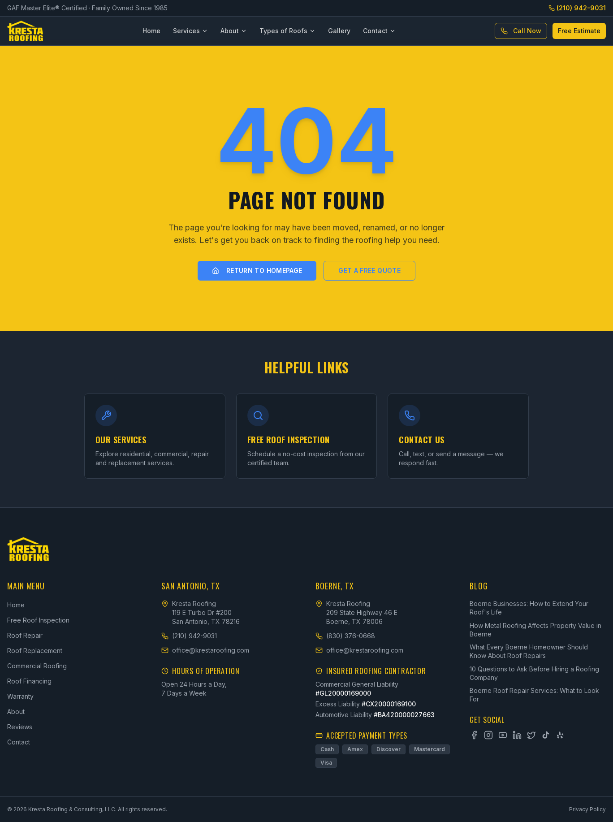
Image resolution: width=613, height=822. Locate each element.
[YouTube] (502, 735)
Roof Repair (25, 635)
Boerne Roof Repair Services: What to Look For (534, 695)
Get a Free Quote (369, 270)
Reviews (19, 727)
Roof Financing (29, 681)
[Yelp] (560, 735)
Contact (379, 31)
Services (190, 31)
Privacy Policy (587, 809)
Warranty (20, 696)
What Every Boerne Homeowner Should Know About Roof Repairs (529, 651)
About (233, 31)
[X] (531, 735)
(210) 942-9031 (577, 8)
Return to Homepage (257, 270)
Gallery (339, 31)
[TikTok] (545, 735)
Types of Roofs (287, 31)
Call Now (521, 31)
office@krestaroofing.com (205, 650)
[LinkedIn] (517, 735)
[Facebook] (474, 735)
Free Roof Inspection (38, 620)
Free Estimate (579, 31)
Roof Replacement (34, 650)
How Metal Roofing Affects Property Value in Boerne (535, 630)
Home (151, 31)
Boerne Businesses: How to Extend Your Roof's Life (529, 608)
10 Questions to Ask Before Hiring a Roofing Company (534, 673)
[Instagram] (488, 735)
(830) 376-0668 (345, 636)
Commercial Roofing (37, 666)
